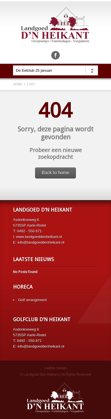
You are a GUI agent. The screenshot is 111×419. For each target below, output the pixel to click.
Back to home (55, 172)
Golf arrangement (32, 300)
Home (17, 84)
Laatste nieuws (55, 368)
